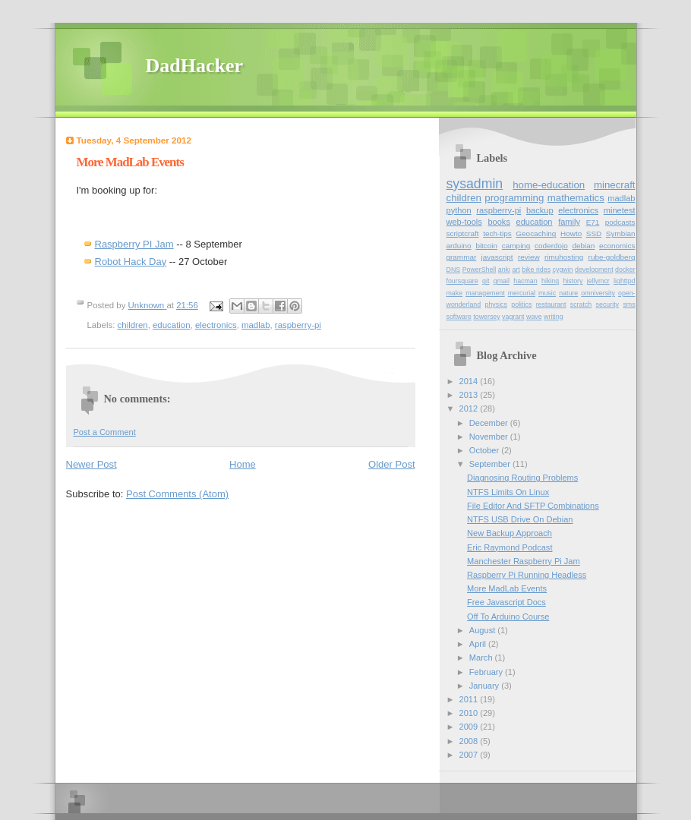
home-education (549, 185)
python (459, 210)
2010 (470, 713)
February (487, 671)
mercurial (521, 293)
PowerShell (479, 269)
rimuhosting (563, 257)
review (529, 257)
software (459, 316)
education (172, 325)
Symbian (621, 233)
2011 (470, 699)
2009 (470, 726)
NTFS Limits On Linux (508, 492)
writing (553, 316)
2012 (470, 408)
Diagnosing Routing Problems (522, 477)
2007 (470, 754)
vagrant (513, 316)
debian (583, 245)
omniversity (598, 293)
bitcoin (486, 245)
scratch (581, 304)
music (547, 293)
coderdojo (551, 245)
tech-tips (497, 233)
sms (629, 304)
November (489, 436)
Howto (571, 233)
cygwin (563, 269)
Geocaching (536, 233)
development (594, 269)
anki (504, 269)
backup (540, 210)
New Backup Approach (509, 533)
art (515, 269)
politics (521, 304)
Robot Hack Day (131, 261)
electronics (216, 325)
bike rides (536, 269)
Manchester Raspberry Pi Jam (523, 561)
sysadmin (474, 183)
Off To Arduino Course (508, 616)
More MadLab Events (507, 588)
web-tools (464, 221)
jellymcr (598, 281)
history (572, 281)
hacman (525, 281)
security (607, 304)
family (569, 221)
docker (625, 269)
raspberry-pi (298, 325)
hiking (550, 281)
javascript (497, 257)
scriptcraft (462, 233)
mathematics (575, 197)
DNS (453, 269)
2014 (470, 381)
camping (516, 245)
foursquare (462, 281)
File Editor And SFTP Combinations (533, 505)
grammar (461, 257)
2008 (470, 741)
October (485, 450)
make (454, 293)
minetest (620, 210)
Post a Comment (105, 432)
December (489, 422)
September (491, 463)
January (485, 685)
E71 (593, 222)
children (133, 325)
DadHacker (195, 66)
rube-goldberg (612, 257)
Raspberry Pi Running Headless (526, 574)
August (483, 630)
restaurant (551, 304)
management (485, 293)
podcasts (620, 222)
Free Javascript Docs (506, 602)
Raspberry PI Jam (134, 244)
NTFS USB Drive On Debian (520, 519)
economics (617, 245)
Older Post (391, 464)
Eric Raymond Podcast (509, 547)
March (482, 657)
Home (242, 464)
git (485, 281)
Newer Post (91, 464)
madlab (255, 325)
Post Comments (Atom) (177, 494)
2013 (470, 394)
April (478, 643)
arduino (459, 245)
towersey (486, 316)
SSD (593, 233)
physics (496, 304)
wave (534, 316)
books (498, 221)
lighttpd (624, 281)
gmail (502, 281)
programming (514, 197)
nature (568, 293)
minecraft (615, 185)
